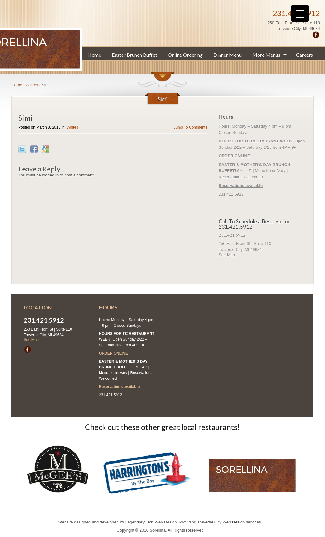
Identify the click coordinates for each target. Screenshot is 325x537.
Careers (304, 55)
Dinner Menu (228, 55)
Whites (32, 85)
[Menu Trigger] (300, 13)
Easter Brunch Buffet (134, 55)
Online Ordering (185, 55)
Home (94, 55)
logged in (50, 175)
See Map (227, 254)
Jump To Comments (190, 127)
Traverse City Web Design (221, 522)
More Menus (266, 55)
